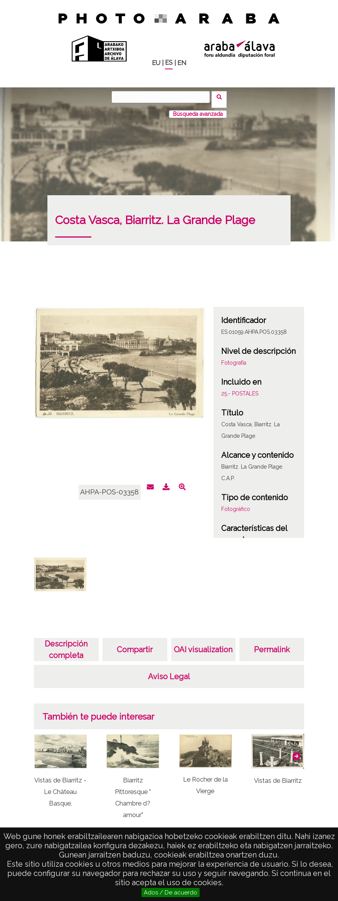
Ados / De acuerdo (170, 892)
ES (169, 62)
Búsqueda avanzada (198, 109)
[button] (296, 751)
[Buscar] (163, 97)
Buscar (222, 96)
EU (156, 63)
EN (181, 63)
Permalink (272, 644)
